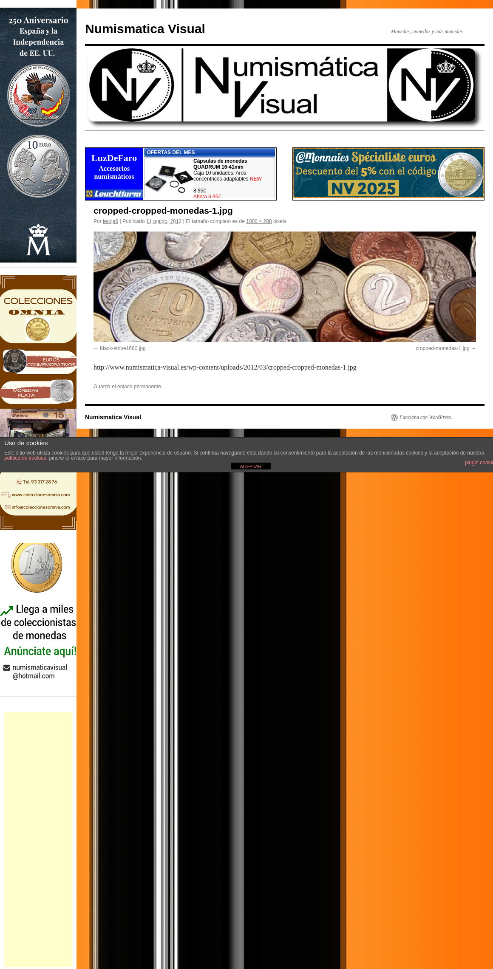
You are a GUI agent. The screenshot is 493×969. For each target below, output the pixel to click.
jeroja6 (110, 221)
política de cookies (25, 458)
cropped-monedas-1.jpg (443, 348)
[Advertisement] (38, 839)
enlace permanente (139, 387)
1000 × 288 (259, 221)
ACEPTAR (250, 466)
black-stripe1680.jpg (122, 348)
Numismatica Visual (145, 29)
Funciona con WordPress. (426, 417)
